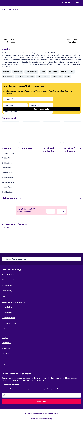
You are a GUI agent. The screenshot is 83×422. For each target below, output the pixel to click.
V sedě (67, 76)
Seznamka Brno (7, 312)
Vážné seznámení (8, 280)
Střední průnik (8, 76)
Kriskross (6, 71)
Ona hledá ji (6, 168)
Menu (78, 3)
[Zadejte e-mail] (41, 395)
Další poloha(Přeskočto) (72, 40)
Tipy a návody (6, 343)
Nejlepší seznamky (8, 274)
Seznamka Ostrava (8, 318)
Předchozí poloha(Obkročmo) (11, 40)
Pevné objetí (57, 76)
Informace (5, 359)
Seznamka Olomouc (9, 323)
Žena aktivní (53, 71)
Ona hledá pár (7, 192)
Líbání (43, 71)
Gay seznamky (7, 291)
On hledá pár (7, 187)
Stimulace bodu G (67, 71)
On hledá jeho (7, 163)
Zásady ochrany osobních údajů (41, 419)
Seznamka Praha (7, 307)
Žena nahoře (18, 71)
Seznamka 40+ (8, 177)
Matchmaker (67, 3)
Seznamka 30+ (8, 172)
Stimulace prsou (31, 71)
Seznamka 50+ (8, 182)
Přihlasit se (41, 402)
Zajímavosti (6, 353)
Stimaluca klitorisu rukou (25, 76)
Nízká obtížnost (43, 76)
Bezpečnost (6, 348)
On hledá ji (6, 158)
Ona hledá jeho (8, 153)
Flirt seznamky (7, 285)
